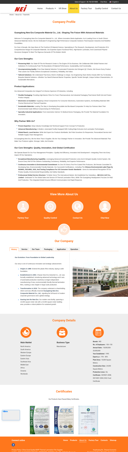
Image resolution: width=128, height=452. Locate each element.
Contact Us (116, 8)
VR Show (62, 8)
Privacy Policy (16, 450)
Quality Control (101, 8)
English (115, 2)
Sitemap (113, 440)
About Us (74, 8)
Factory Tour (86, 8)
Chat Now (103, 2)
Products (50, 8)
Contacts (104, 440)
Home (40, 8)
